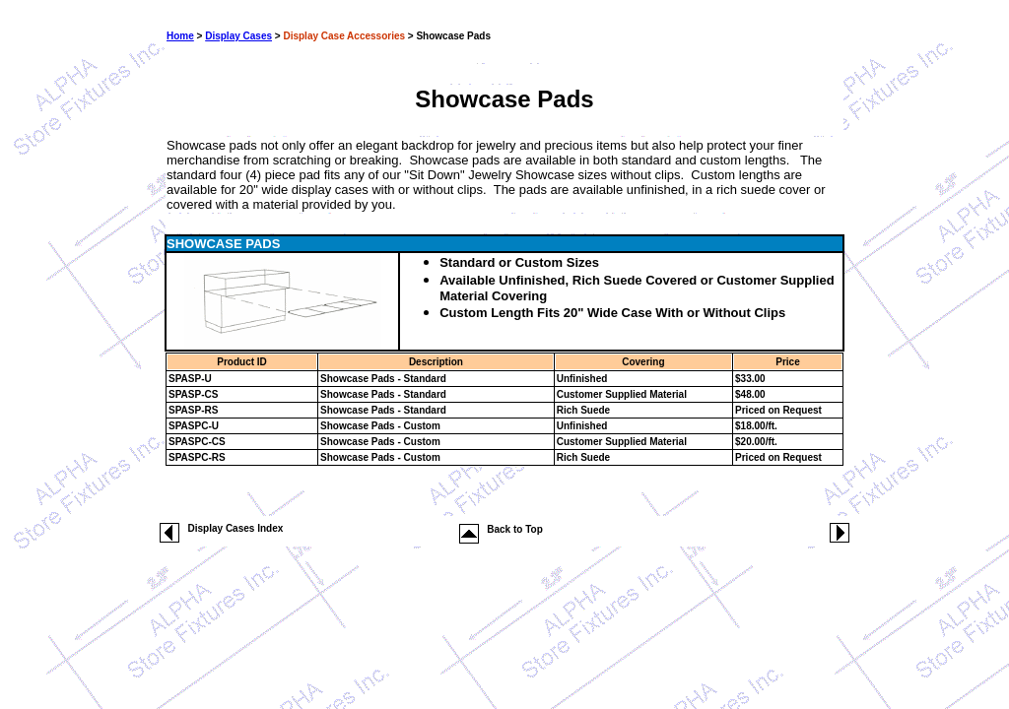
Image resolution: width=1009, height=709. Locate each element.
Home (180, 36)
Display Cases (238, 36)
